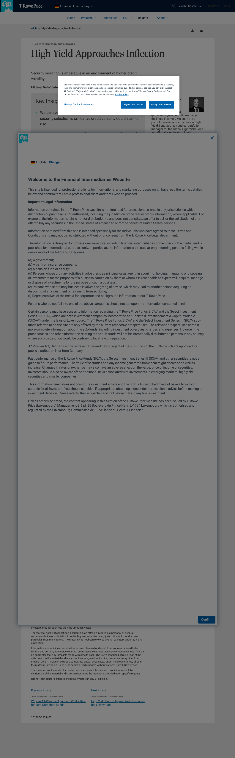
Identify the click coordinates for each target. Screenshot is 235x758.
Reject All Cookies (133, 104)
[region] (118, 95)
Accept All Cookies (161, 104)
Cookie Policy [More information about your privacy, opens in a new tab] (122, 94)
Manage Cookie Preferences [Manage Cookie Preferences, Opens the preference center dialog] (79, 104)
